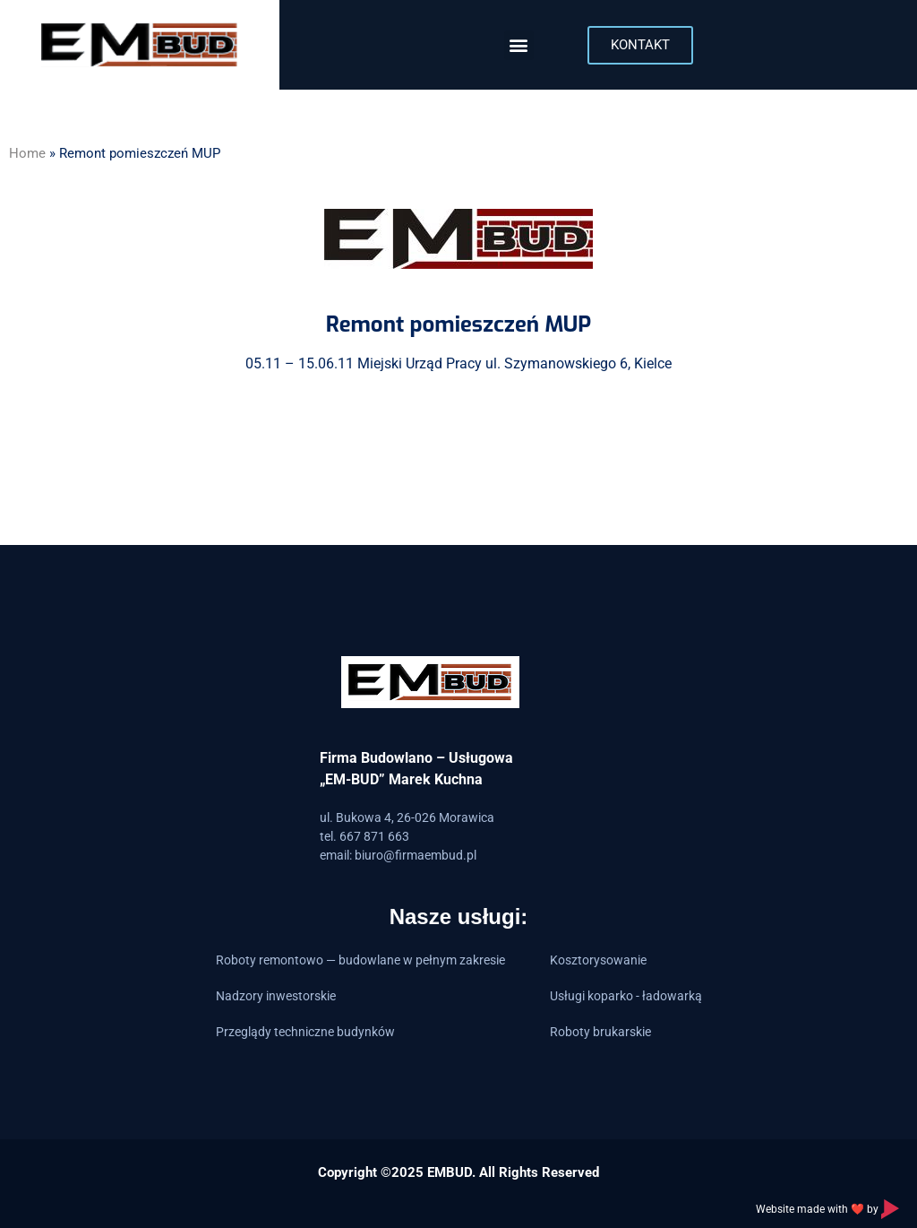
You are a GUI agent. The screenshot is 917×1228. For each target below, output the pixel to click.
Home (27, 153)
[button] (519, 45)
